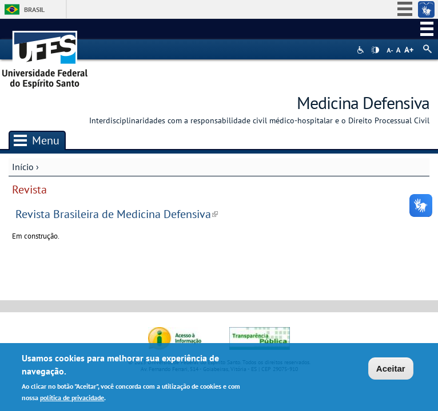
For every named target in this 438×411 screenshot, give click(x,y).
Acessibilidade (361, 50)
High (375, 50)
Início (23, 166)
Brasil (34, 9)
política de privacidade (72, 399)
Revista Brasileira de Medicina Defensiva (116, 214)
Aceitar (390, 371)
